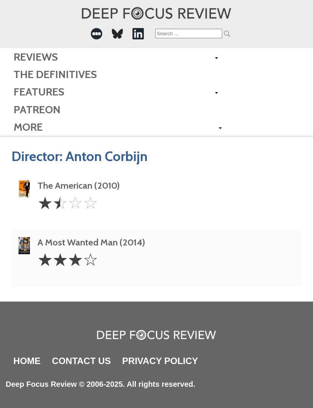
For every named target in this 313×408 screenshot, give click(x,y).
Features (39, 91)
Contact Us (81, 361)
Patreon (37, 109)
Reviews (36, 56)
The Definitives (55, 74)
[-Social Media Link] (96, 33)
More (28, 126)
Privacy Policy (160, 361)
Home (26, 361)
